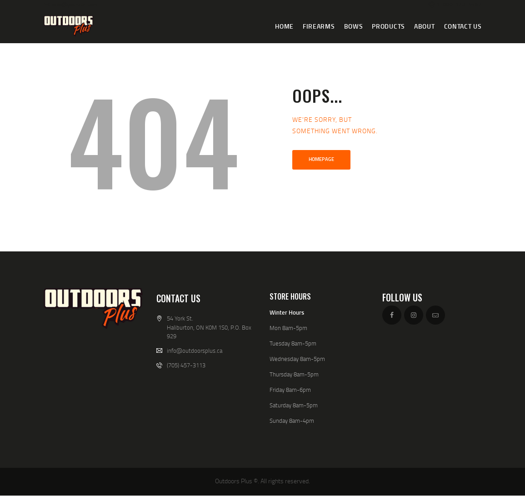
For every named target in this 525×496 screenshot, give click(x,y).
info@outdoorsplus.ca (194, 350)
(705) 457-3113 (186, 365)
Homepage (321, 159)
